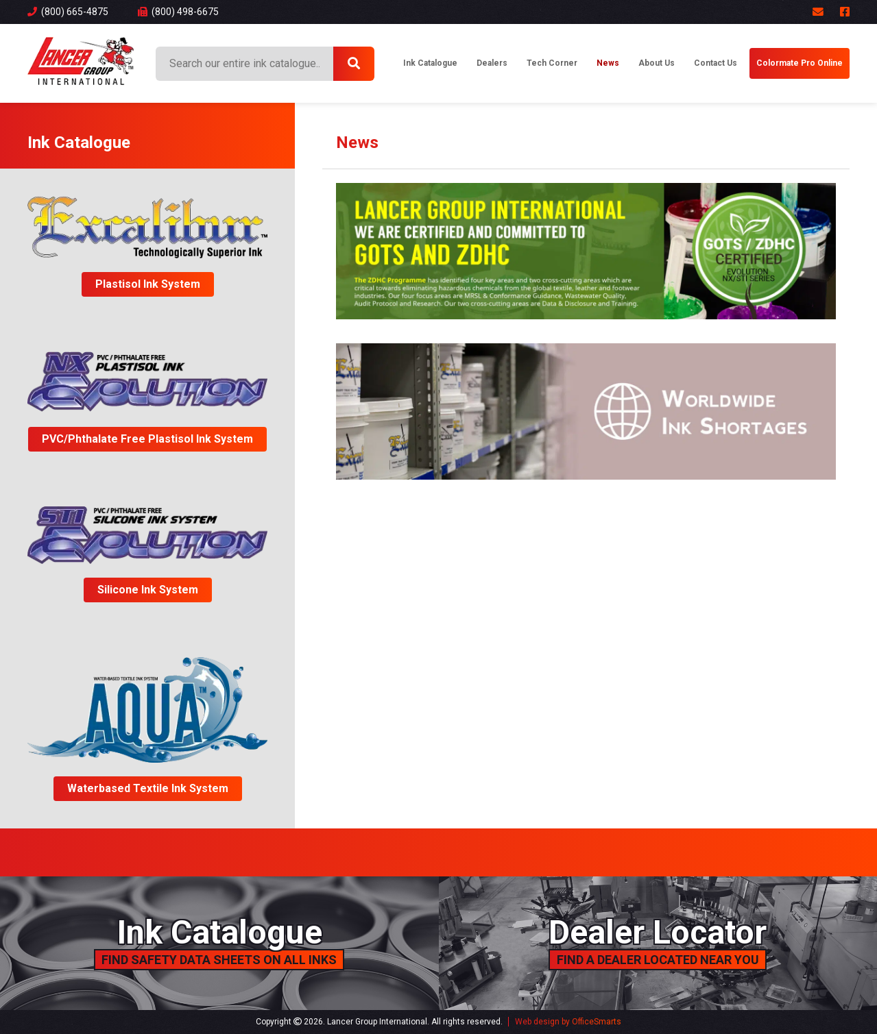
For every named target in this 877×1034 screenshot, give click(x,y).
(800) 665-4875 (67, 11)
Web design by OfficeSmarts (568, 1021)
